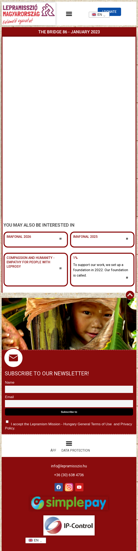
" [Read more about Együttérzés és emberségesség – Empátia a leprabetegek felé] (60, 270)
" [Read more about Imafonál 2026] (60, 241)
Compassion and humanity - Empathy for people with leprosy (31, 262)
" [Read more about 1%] (127, 280)
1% (75, 258)
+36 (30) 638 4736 (69, 475)
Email (9, 397)
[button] (69, 14)
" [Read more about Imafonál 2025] (127, 241)
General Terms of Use (95, 424)
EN (95, 14)
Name (9, 382)
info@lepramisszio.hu (69, 466)
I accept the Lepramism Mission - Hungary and (68, 424)
